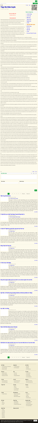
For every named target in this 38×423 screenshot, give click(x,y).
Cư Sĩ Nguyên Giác (11, 248)
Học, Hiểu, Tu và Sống (4, 308)
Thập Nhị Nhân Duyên (31, 24)
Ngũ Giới (28, 29)
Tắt (31, 173)
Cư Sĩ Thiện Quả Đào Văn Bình (13, 198)
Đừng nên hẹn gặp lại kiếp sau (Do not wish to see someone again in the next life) (16, 279)
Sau (29, 5)
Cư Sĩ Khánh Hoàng (12, 231)
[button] (36, 1)
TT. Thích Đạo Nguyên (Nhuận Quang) (14, 216)
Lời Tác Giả (29, 15)
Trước (27, 5)
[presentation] (8, 187)
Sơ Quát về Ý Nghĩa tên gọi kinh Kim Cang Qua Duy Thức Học (12, 228)
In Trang (0, 171)
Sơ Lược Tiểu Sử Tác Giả (31, 33)
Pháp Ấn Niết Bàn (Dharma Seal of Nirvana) (8, 327)
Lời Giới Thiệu (29, 14)
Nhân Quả (28, 17)
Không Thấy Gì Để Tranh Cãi (5, 245)
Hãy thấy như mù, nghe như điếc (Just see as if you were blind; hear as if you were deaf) (17, 342)
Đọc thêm (36, 211)
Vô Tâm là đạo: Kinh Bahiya (5, 262)
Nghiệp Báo (29, 21)
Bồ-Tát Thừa (29, 26)
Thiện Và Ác (29, 19)
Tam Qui (28, 28)
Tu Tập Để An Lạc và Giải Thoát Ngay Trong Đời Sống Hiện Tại (12, 214)
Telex (33, 173)
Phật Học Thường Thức (29, 12)
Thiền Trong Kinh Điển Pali (5, 196)
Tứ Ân (28, 31)
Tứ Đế (28, 22)
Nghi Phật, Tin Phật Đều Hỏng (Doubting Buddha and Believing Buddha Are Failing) (16, 292)
